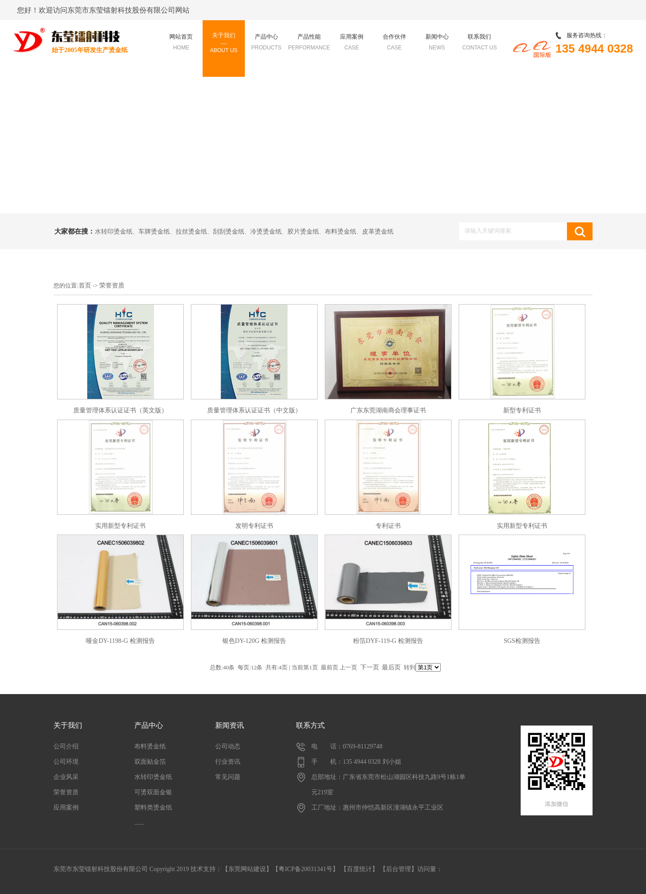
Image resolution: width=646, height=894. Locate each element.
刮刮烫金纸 (228, 231)
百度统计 (359, 869)
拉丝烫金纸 (191, 231)
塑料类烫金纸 (153, 807)
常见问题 (227, 777)
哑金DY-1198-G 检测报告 (120, 640)
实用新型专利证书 (120, 525)
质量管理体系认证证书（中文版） (254, 410)
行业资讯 (227, 761)
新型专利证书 (522, 410)
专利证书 (388, 525)
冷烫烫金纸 (266, 231)
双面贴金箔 (150, 761)
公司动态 (227, 746)
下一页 (369, 667)
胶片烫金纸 (303, 231)
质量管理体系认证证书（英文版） (120, 410)
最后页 (391, 667)
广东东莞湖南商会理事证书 (388, 410)
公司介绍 (66, 746)
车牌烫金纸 (154, 231)
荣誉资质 (111, 285)
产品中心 (148, 725)
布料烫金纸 (340, 231)
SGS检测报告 (522, 640)
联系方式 (310, 725)
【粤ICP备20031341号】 (305, 869)
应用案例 (66, 807)
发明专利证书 (254, 525)
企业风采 (66, 777)
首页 (85, 285)
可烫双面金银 (153, 792)
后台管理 (398, 869)
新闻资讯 (229, 725)
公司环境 (66, 761)
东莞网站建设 (247, 869)
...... (139, 822)
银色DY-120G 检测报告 (254, 640)
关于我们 (67, 725)
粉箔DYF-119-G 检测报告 (388, 640)
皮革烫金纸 (378, 231)
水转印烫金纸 (114, 231)
